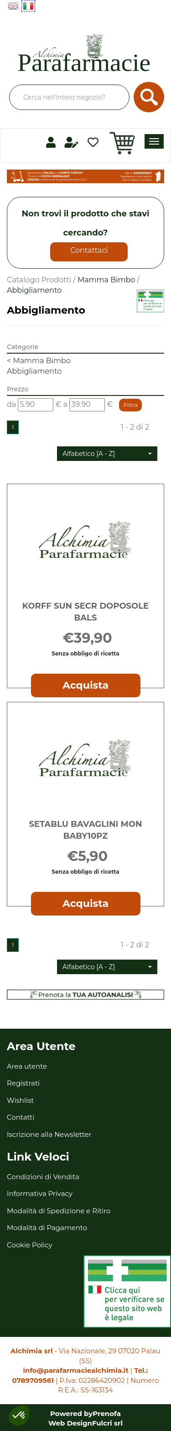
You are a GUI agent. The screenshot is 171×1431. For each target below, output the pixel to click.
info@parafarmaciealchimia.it (76, 1370)
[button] (107, 453)
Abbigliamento (34, 371)
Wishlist (20, 1100)
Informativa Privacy (40, 1193)
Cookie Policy (29, 1245)
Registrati (23, 1083)
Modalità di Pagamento (47, 1227)
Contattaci (89, 250)
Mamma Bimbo (106, 279)
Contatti (21, 1117)
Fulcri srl (107, 1423)
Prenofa (107, 1413)
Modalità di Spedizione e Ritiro (58, 1210)
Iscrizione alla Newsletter (49, 1134)
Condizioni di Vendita (43, 1176)
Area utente (27, 1066)
